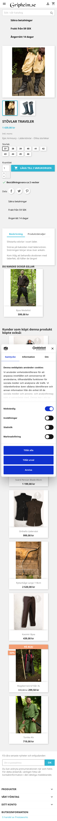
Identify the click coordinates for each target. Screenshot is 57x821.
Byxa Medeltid (23, 310)
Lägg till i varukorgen (33, 168)
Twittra (19, 191)
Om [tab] (47, 357)
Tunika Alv (28, 737)
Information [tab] (28, 357)
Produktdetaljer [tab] (37, 233)
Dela (11, 191)
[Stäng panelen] (52, 348)
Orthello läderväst (28, 531)
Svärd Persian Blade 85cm (28, 479)
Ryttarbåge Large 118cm (28, 582)
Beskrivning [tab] (16, 233)
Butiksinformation (15, 812)
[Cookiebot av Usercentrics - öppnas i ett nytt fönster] (34, 348)
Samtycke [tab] (10, 357)
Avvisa (28, 470)
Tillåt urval (28, 460)
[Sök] (28, 12)
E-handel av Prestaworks (15, 817)
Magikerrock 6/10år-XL (28, 685)
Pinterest (27, 191)
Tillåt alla (28, 450)
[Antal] (6, 168)
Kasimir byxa (28, 634)
